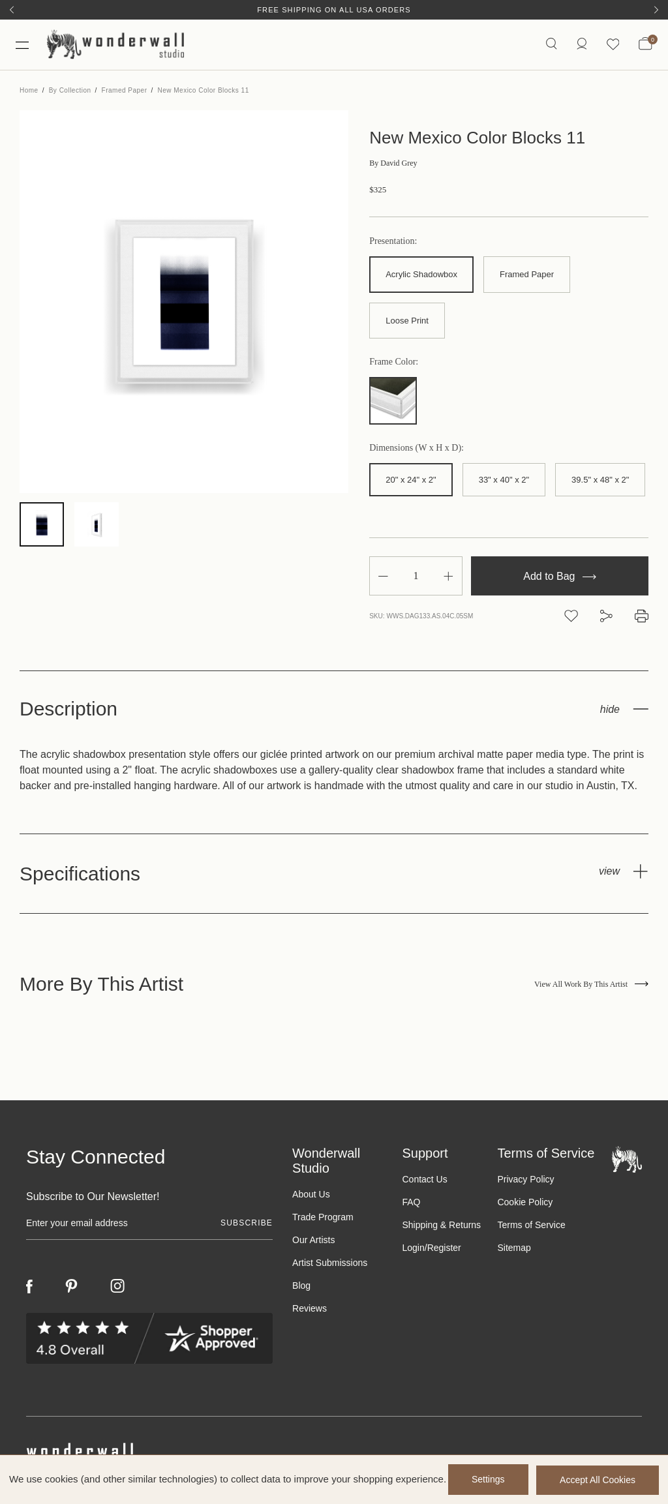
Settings (486, 1480)
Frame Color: (393, 364)
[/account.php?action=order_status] (581, 45)
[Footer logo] (627, 1160)
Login (413, 1249)
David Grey (393, 165)
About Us (311, 1196)
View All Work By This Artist (591, 985)
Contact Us (424, 1181)
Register (444, 1249)
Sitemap (513, 1249)
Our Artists (313, 1242)
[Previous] (12, 10)
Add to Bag (559, 577)
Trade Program (323, 1219)
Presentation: (393, 243)
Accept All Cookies (597, 1480)
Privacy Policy (525, 1181)
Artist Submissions (329, 1264)
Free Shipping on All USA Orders (333, 10)
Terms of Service (531, 1227)
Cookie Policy (525, 1204)
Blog (301, 1287)
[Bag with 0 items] (645, 45)
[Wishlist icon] (612, 45)
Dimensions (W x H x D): (416, 450)
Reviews (309, 1310)
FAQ (411, 1204)
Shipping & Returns (441, 1227)
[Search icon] (550, 45)
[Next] (656, 10)
